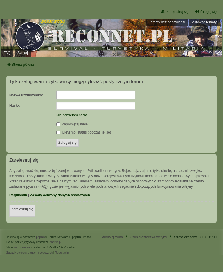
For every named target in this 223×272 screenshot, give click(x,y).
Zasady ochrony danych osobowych (60, 195)
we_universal (22, 247)
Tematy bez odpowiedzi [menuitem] (167, 22)
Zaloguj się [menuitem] (206, 11)
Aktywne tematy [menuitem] (204, 22)
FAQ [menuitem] (6, 53)
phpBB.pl (55, 242)
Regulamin (18, 195)
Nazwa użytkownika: (26, 95)
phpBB (40, 237)
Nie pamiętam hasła (71, 115)
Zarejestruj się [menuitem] (174, 11)
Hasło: (14, 106)
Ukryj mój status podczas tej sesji (84, 132)
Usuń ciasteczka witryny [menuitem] (148, 237)
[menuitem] (29, 252)
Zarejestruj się (22, 209)
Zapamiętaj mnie (72, 124)
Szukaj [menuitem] (22, 53)
